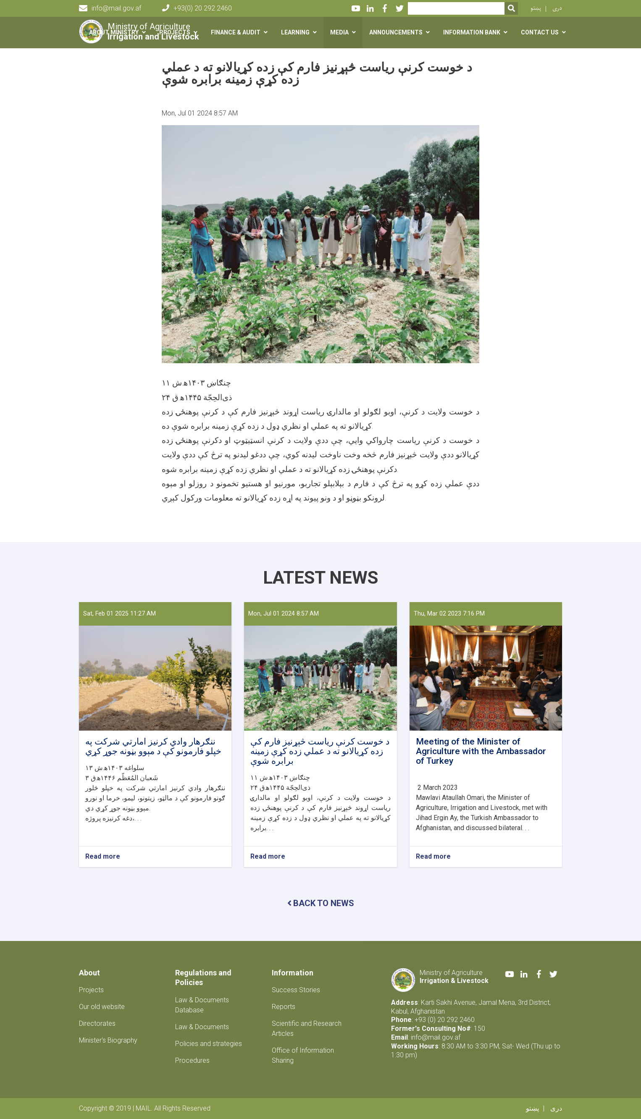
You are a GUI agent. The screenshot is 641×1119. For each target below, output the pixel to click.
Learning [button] (295, 32)
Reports (283, 1007)
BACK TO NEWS (320, 903)
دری (557, 8)
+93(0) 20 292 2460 (197, 8)
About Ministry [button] (114, 32)
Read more (102, 856)
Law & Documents (202, 1027)
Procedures (192, 1060)
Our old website (102, 1007)
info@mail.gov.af (110, 8)
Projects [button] (174, 32)
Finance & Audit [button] (235, 32)
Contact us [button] (540, 32)
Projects (91, 990)
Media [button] (339, 32)
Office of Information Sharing (303, 1055)
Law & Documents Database (202, 1005)
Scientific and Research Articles (307, 1028)
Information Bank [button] (471, 32)
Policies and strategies (208, 1044)
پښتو (536, 8)
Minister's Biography (108, 1040)
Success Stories (296, 990)
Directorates (97, 1023)
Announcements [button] (396, 32)
